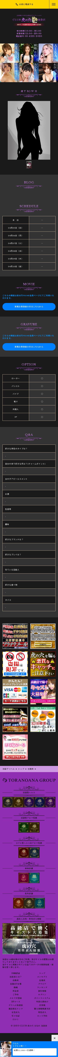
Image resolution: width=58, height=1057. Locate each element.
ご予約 (16, 995)
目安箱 (42, 1005)
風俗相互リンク (16, 1009)
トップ (42, 973)
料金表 (16, 991)
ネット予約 (42, 1016)
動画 (16, 987)
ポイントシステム (42, 998)
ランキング (42, 987)
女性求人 (16, 1012)
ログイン (42, 995)
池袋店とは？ (16, 977)
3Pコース (15, 1002)
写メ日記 (16, 1016)
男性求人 (42, 1012)
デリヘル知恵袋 (16, 1005)
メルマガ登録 (16, 998)
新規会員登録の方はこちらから (29, 306)
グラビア (42, 984)
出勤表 (16, 980)
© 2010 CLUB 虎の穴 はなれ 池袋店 (29, 1026)
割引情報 (42, 991)
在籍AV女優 (15, 984)
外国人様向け (42, 1002)
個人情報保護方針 (42, 1009)
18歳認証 (15, 973)
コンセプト (42, 977)
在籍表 (42, 980)
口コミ (16, 1019)
